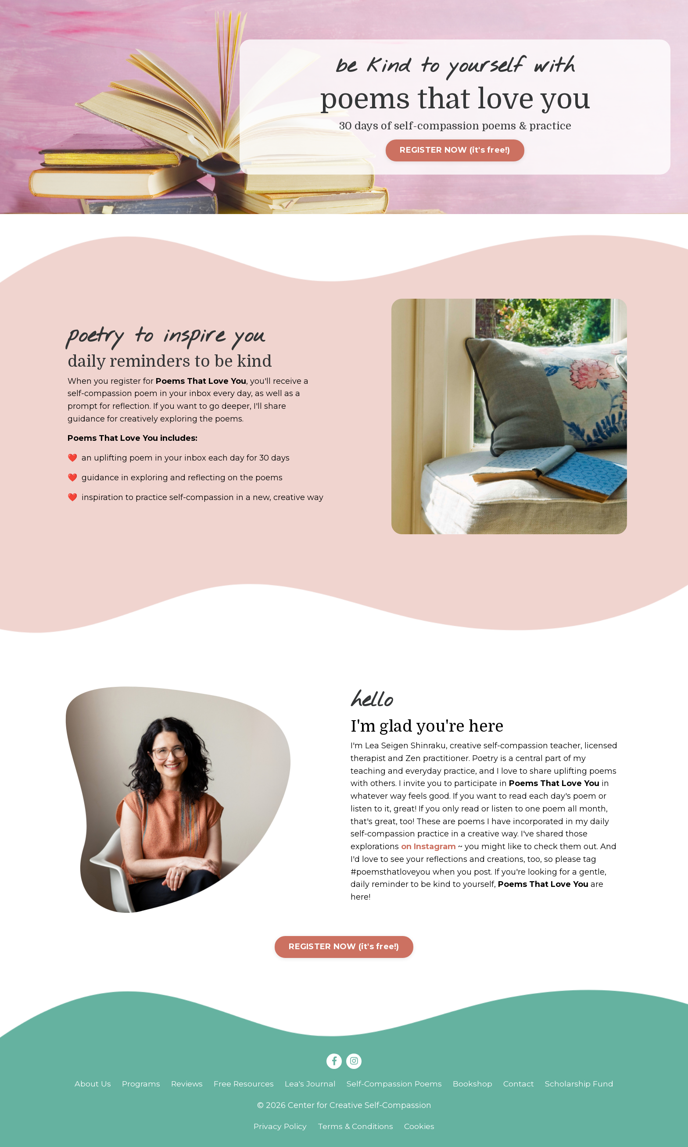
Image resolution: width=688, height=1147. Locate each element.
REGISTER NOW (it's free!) (455, 150)
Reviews (185, 1084)
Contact (520, 1084)
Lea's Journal (310, 1084)
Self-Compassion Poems (395, 1084)
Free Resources (243, 1084)
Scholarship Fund (581, 1084)
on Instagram (428, 847)
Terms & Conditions (356, 1127)
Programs (139, 1084)
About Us (90, 1084)
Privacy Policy (278, 1127)
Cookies (421, 1127)
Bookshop (474, 1084)
